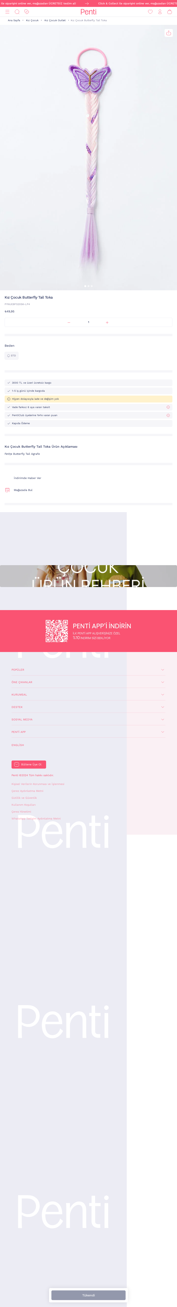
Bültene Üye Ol (31, 764)
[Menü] (7, 12)
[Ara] (17, 12)
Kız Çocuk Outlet (55, 20)
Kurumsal (19, 694)
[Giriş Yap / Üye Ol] (160, 12)
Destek (17, 707)
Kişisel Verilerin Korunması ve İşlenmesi (38, 784)
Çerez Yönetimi (21, 811)
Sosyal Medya (22, 719)
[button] (85, 286)
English (18, 745)
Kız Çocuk (32, 20)
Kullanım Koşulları (24, 804)
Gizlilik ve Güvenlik (24, 797)
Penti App (19, 732)
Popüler (18, 669)
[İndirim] (27, 12)
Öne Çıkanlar (22, 682)
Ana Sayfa (14, 20)
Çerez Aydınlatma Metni (27, 791)
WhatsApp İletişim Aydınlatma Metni (36, 818)
